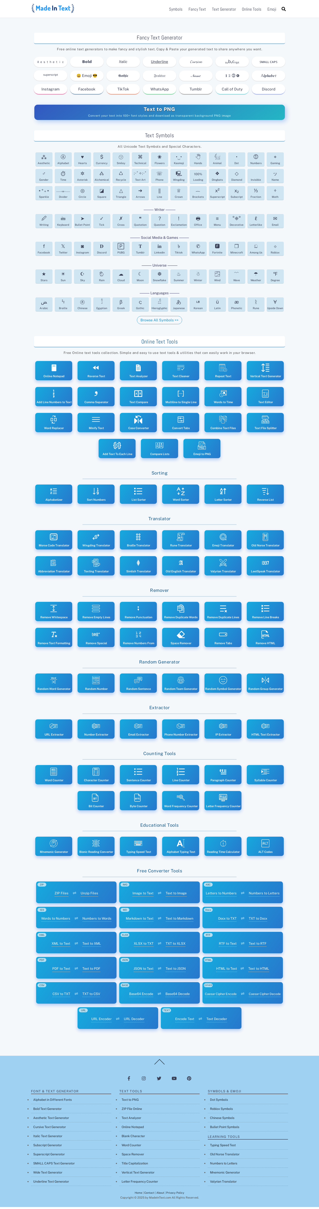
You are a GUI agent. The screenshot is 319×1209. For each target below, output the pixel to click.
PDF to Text (61, 970)
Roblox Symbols (221, 1111)
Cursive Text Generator (49, 1129)
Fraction (256, 195)
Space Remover (133, 1156)
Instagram (50, 91)
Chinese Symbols (222, 1120)
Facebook (86, 91)
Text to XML (91, 945)
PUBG (121, 250)
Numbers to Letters (264, 895)
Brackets (198, 195)
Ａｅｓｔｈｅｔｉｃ (50, 64)
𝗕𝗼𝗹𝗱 (87, 63)
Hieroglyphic (159, 306)
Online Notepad (133, 1129)
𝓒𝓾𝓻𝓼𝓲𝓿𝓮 (196, 63)
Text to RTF (257, 945)
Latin (217, 306)
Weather (256, 278)
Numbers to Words (96, 920)
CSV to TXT (61, 995)
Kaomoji (179, 161)
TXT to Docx (258, 920)
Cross (120, 222)
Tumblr (196, 91)
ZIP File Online (132, 1111)
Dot (236, 161)
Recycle (121, 178)
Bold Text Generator (47, 1111)
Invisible (256, 181)
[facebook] (128, 1080)
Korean (198, 306)
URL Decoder (134, 1021)
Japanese (179, 306)
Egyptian (101, 306)
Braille (63, 306)
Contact (149, 1194)
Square (101, 195)
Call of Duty (232, 91)
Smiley (121, 161)
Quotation (140, 222)
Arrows (140, 195)
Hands (198, 161)
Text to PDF (91, 970)
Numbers (256, 161)
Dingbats (217, 178)
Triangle (121, 195)
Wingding (179, 178)
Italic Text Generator (47, 1138)
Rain (102, 278)
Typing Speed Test (223, 1147)
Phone (159, 178)
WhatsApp (159, 91)
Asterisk (82, 178)
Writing (44, 222)
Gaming (275, 161)
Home (138, 1194)
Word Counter (131, 1147)
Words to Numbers (55, 920)
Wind (217, 278)
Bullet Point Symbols (224, 1129)
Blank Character (133, 1138)
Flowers (160, 161)
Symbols (176, 10)
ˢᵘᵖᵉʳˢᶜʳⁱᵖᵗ (50, 77)
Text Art (140, 178)
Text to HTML (258, 970)
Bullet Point (82, 222)
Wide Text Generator (47, 1174)
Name (275, 178)
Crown (179, 195)
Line (159, 195)
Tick (101, 222)
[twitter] (159, 1080)
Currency (101, 161)
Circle (82, 195)
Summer (179, 278)
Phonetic (236, 306)
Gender (44, 178)
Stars (44, 278)
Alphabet (63, 161)
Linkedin (159, 250)
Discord (268, 91)
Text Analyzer (131, 1120)
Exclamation (179, 222)
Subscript (237, 195)
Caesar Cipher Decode (265, 995)
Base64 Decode (177, 995)
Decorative (236, 222)
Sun (63, 278)
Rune (256, 306)
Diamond (236, 178)
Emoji (271, 10)
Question (159, 222)
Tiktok (179, 250)
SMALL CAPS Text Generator (54, 1165)
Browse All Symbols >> (159, 322)
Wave (236, 278)
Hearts (82, 161)
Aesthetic (44, 161)
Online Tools (251, 10)
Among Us (256, 250)
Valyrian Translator (223, 1183)
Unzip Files (89, 895)
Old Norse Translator (224, 1156)
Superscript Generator (49, 1156)
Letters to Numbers (221, 895)
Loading (198, 178)
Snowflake (159, 278)
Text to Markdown (179, 920)
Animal (217, 161)
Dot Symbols (219, 1101)
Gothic (140, 306)
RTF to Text (228, 945)
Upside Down (275, 306)
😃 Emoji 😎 (86, 77)
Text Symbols (159, 137)
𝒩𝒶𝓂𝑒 (196, 77)
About (160, 1194)
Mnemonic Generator (225, 1174)
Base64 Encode (141, 995)
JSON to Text (144, 970)
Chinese (83, 306)
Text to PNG (159, 111)
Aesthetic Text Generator (51, 1120)
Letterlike (256, 222)
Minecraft (236, 250)
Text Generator (224, 10)
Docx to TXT (227, 920)
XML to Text (61, 945)
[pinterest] (189, 1080)
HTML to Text (226, 970)
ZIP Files (61, 895)
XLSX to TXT (144, 945)
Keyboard (63, 222)
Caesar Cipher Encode (221, 995)
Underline (159, 63)
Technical (140, 161)
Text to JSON (176, 970)
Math (275, 195)
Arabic (44, 306)
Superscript (217, 195)
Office (198, 222)
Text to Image (176, 895)
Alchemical (102, 178)
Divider (63, 195)
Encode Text (184, 1021)
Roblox (275, 250)
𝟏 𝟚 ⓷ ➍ (232, 77)
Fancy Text (197, 10)
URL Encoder (101, 1021)
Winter (198, 278)
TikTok (123, 91)
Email (275, 222)
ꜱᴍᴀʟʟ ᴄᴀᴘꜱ (268, 63)
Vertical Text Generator (138, 1174)
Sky (82, 278)
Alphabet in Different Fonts (52, 1101)
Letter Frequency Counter (140, 1183)
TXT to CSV (91, 995)
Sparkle (44, 195)
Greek (121, 306)
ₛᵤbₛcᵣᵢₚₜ (232, 63)
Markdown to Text (140, 920)
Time (63, 178)
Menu (217, 222)
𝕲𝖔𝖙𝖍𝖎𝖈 (123, 77)
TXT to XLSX (175, 945)
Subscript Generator (47, 1147)
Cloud (121, 278)
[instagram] (144, 1080)
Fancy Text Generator (159, 39)
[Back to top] (159, 1066)
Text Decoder (216, 1021)
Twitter (63, 250)
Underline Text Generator (51, 1183)
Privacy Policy (175, 1194)
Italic (123, 63)
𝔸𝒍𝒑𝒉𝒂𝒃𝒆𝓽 (268, 77)
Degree (275, 278)
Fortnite (217, 250)
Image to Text (143, 895)
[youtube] (174, 1080)
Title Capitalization (135, 1165)
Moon (140, 278)
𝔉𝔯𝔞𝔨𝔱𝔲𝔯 (159, 77)
